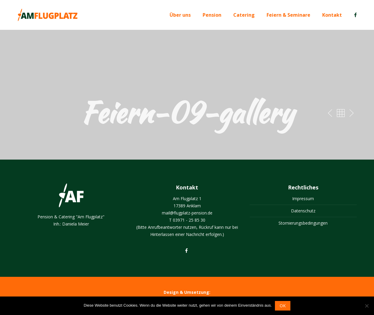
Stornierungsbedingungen (303, 223)
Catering (244, 15)
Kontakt (332, 15)
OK (283, 305)
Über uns (180, 15)
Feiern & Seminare (288, 15)
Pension (212, 15)
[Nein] (367, 306)
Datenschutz (303, 211)
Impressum (303, 198)
